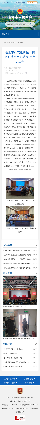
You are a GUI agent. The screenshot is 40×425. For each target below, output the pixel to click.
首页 (6, 43)
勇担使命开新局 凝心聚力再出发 (14, 306)
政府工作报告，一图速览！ (13, 349)
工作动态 (19, 43)
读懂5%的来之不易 (10, 353)
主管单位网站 (10, 379)
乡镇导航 (28, 383)
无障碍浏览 (21, 3)
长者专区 (32, 3)
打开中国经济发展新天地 (13, 358)
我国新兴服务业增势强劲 (13, 367)
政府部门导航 (10, 383)
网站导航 (5, 34)
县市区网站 (28, 379)
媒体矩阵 (5, 3)
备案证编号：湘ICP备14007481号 (20, 401)
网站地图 (21, 412)
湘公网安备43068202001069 (29, 405)
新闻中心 (12, 43)
